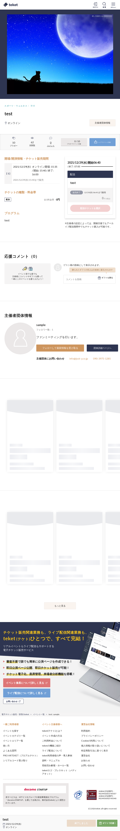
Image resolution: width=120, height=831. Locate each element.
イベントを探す (11, 730)
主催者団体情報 (102, 122)
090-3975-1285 (102, 358)
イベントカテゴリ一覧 (14, 735)
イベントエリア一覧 (13, 740)
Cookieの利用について (92, 740)
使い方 (6, 745)
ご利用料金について (52, 740)
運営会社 (85, 755)
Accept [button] (109, 815)
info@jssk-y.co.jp (78, 358)
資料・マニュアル (51, 760)
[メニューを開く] (113, 4)
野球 (33, 106)
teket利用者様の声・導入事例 (57, 755)
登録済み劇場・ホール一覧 (55, 765)
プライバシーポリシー (92, 735)
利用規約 (85, 730)
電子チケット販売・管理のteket (15, 714)
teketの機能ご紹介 (51, 745)
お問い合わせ (88, 765)
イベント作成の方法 (52, 735)
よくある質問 (9, 750)
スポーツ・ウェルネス (15, 106)
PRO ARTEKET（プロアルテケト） (21, 755)
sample (41, 325)
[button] (4, 819)
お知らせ (85, 760)
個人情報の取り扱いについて (95, 745)
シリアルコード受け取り (15, 760)
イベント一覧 (39, 714)
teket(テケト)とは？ (52, 730)
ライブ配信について (52, 750)
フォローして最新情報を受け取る (60, 347)
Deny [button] (93, 815)
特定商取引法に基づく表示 (94, 750)
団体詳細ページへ (102, 348)
